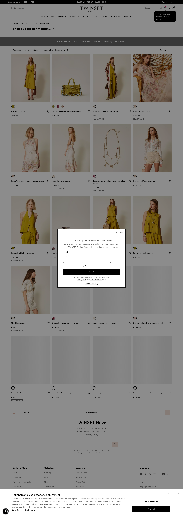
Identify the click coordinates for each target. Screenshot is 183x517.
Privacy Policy (83, 265)
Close (119, 233)
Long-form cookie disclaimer (24, 510)
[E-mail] (91, 256)
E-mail (91, 255)
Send (91, 272)
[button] (151, 501)
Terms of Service (96, 279)
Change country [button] (91, 283)
